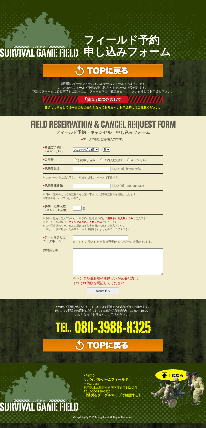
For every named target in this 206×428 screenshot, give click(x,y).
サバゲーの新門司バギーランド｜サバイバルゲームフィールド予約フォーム (39, 35)
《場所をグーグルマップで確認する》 (113, 400)
